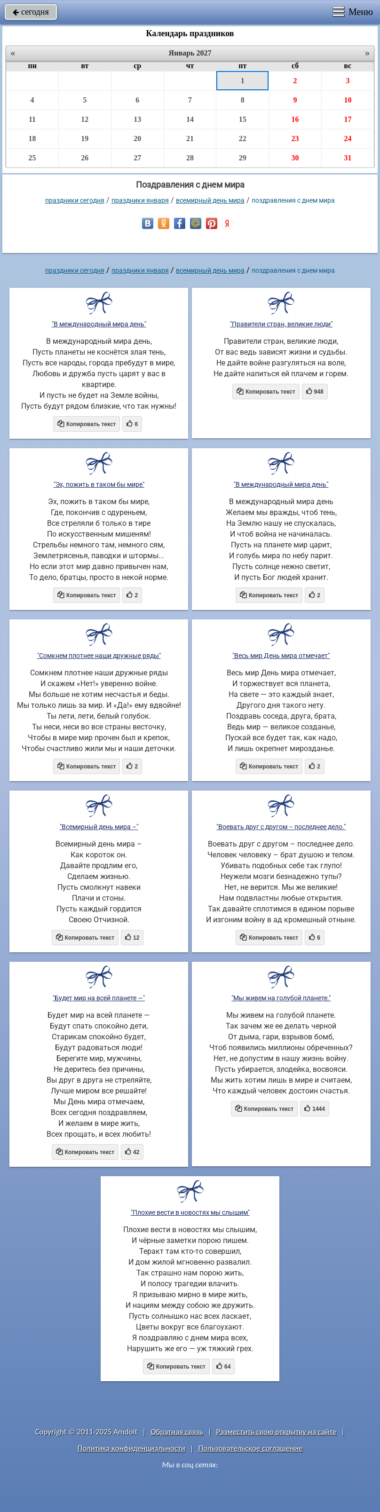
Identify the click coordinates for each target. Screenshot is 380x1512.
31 (347, 158)
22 (242, 138)
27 (137, 158)
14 (190, 119)
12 (84, 119)
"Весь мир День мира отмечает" (281, 655)
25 (32, 158)
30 (295, 158)
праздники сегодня (74, 200)
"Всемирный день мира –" (99, 827)
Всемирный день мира (210, 200)
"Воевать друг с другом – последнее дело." (281, 827)
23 (295, 138)
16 (295, 119)
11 (32, 119)
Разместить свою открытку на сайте (276, 1432)
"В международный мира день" (99, 324)
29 (242, 158)
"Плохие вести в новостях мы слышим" (190, 1212)
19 (84, 138)
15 (242, 119)
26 (84, 158)
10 (347, 100)
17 (347, 119)
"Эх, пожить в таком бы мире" (99, 484)
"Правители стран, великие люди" (281, 324)
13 (137, 119)
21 (190, 138)
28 (190, 158)
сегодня (31, 11)
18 (32, 138)
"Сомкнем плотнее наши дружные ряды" (99, 655)
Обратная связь (176, 1432)
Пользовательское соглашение (250, 1448)
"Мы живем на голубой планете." (281, 998)
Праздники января (140, 200)
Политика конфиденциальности (131, 1448)
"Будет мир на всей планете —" (99, 998)
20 (137, 138)
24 (347, 138)
